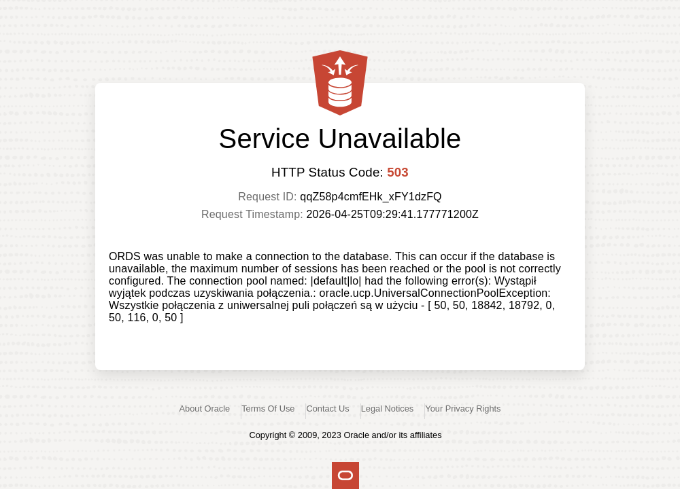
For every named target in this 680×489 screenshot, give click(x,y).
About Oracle (205, 408)
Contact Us (327, 408)
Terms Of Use (267, 408)
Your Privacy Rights (462, 408)
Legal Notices (387, 408)
